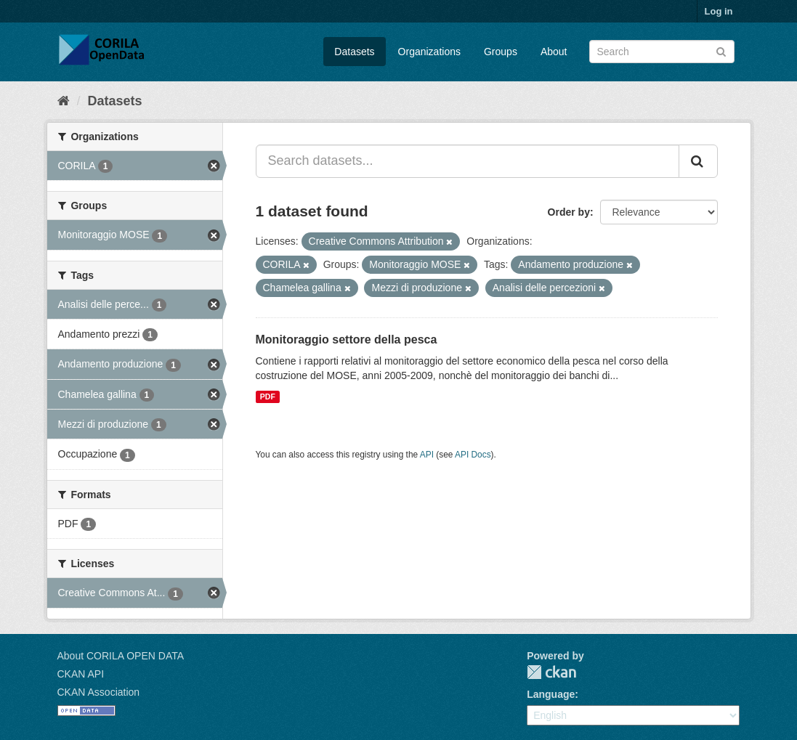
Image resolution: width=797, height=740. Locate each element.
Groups (500, 51)
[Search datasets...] (467, 161)
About (554, 51)
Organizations (429, 51)
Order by (569, 212)
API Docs (473, 455)
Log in (719, 11)
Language (551, 694)
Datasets (354, 51)
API (427, 455)
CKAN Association (98, 692)
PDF (267, 396)
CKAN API (81, 674)
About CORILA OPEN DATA (121, 656)
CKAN (551, 672)
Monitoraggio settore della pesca (346, 339)
